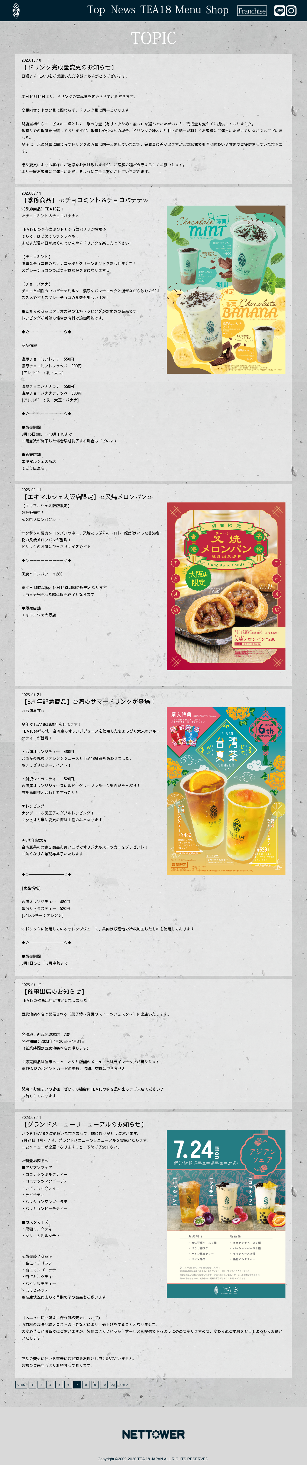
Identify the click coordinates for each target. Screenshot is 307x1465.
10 (104, 1385)
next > (124, 1385)
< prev (21, 1385)
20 (113, 1385)
